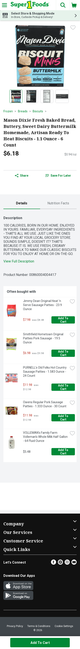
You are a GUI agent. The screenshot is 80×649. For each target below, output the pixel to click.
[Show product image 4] (62, 96)
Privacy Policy (15, 626)
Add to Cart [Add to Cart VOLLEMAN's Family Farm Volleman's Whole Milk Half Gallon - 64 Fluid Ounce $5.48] (63, 451)
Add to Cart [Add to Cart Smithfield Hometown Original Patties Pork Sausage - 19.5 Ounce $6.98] (63, 353)
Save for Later (58, 175)
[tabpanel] (40, 337)
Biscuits (38, 111)
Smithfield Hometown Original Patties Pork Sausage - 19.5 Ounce (43, 338)
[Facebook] (53, 563)
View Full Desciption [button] (18, 261)
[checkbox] (73, 27)
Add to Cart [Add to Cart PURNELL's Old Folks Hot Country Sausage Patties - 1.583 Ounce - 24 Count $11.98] (63, 387)
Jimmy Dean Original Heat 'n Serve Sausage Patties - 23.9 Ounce (43, 305)
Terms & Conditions (38, 626)
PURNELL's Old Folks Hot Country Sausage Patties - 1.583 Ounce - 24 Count (45, 371)
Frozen (8, 111)
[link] (58, 175)
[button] (63, 5)
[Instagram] (67, 563)
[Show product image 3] (46, 96)
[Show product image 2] (31, 96)
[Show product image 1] (16, 96)
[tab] (21, 203)
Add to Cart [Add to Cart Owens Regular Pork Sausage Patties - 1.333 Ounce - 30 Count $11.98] (63, 417)
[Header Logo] (29, 5)
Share (21, 175)
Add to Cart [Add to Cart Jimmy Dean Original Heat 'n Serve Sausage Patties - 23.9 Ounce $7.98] (63, 319)
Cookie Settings (64, 626)
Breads (23, 111)
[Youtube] (74, 563)
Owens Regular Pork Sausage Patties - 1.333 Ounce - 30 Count (44, 404)
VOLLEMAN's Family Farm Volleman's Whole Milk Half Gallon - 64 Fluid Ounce (45, 436)
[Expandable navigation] (4, 5)
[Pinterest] (60, 563)
